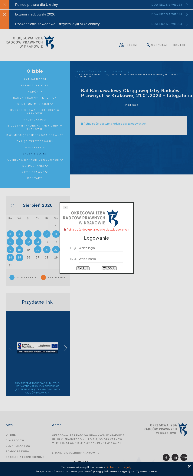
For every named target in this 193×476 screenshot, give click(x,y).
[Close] (65, 208)
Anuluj (83, 268)
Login (73, 248)
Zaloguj (109, 268)
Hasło (74, 259)
